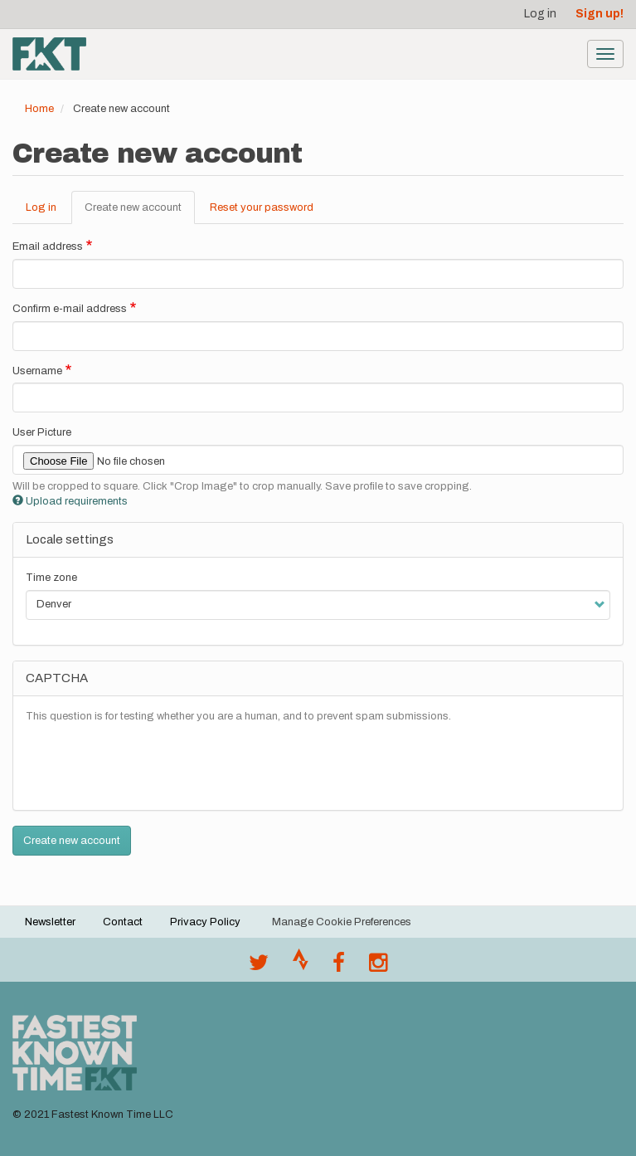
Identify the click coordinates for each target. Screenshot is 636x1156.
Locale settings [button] (70, 539)
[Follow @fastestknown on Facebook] (339, 967)
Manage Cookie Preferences (341, 922)
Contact (123, 922)
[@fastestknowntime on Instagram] (378, 967)
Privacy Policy (205, 922)
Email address (47, 246)
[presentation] (152, 765)
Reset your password (261, 207)
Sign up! (599, 13)
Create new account (140, 212)
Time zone (51, 577)
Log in (540, 13)
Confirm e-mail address (69, 309)
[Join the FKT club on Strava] (300, 967)
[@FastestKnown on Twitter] (259, 967)
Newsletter (50, 922)
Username (37, 371)
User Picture (41, 432)
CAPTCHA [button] (57, 678)
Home (39, 109)
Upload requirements (70, 501)
